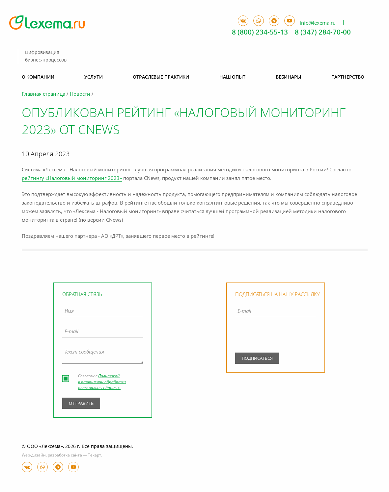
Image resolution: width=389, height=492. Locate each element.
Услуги (93, 77)
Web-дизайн (34, 455)
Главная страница (43, 94)
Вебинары (288, 77)
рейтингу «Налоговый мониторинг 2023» (72, 178)
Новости (80, 94)
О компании (38, 77)
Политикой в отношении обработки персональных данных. (102, 382)
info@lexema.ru (318, 23)
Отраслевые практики (161, 77)
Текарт (94, 455)
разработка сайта (65, 455)
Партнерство (347, 77)
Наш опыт (232, 77)
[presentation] (275, 336)
